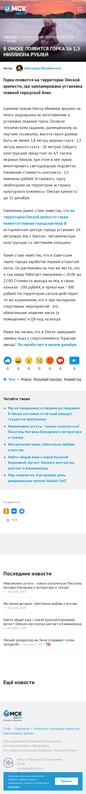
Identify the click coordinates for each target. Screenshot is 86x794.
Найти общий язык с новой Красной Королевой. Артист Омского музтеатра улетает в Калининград (41, 462)
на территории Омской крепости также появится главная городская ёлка (38, 217)
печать (11, 41)
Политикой (13, 786)
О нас (7, 729)
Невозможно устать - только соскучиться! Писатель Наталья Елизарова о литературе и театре (45, 432)
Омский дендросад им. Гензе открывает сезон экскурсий (38, 642)
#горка (26, 379)
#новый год (72, 379)
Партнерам (22, 729)
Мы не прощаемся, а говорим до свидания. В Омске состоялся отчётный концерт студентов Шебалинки (44, 413)
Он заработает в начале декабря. (47, 344)
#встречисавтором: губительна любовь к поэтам (40, 603)
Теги (11, 379)
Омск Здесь (14, 9)
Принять (66, 781)
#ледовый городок (47, 379)
